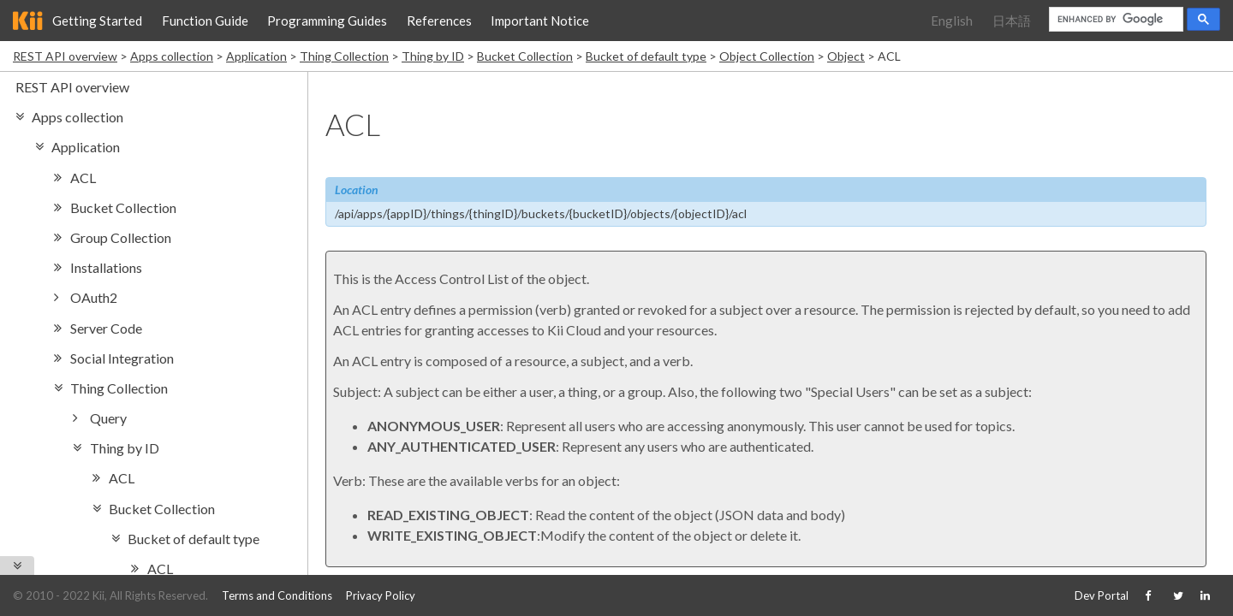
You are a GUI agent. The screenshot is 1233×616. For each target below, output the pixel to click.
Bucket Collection (525, 56)
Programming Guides (327, 20)
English (952, 20)
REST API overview (65, 56)
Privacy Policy (380, 595)
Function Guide (205, 20)
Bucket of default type (646, 56)
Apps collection (171, 56)
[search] (1114, 19)
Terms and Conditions (277, 595)
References (439, 20)
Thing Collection (344, 56)
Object (846, 56)
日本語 (1011, 20)
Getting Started (97, 20)
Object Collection (766, 56)
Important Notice (540, 20)
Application (256, 56)
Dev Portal (1102, 595)
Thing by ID (433, 56)
